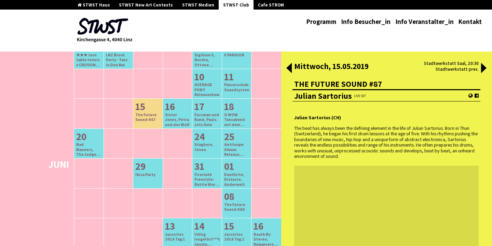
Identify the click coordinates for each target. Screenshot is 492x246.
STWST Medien (198, 5)
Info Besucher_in (366, 21)
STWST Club (236, 5)
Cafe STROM (271, 5)
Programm (321, 21)
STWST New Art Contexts (146, 5)
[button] (289, 69)
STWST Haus (94, 5)
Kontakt (470, 21)
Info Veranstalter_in (424, 21)
